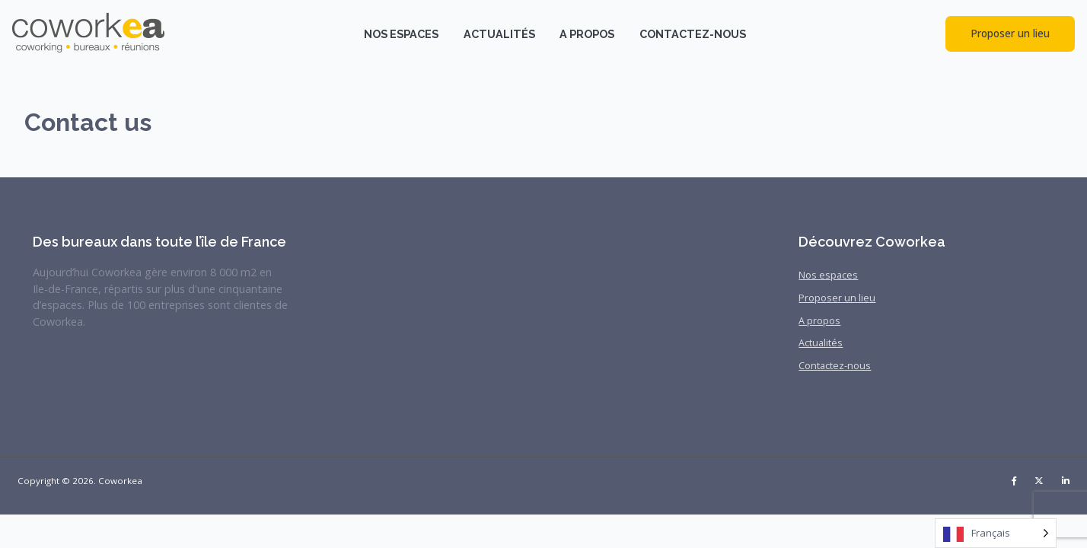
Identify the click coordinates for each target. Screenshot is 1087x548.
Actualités (499, 33)
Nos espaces (401, 33)
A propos (586, 33)
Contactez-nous (692, 33)
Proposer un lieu (1010, 33)
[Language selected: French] (996, 533)
